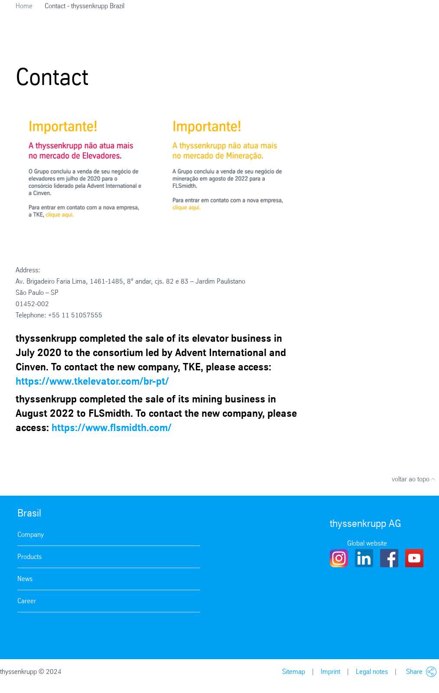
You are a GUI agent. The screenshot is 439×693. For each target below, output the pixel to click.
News (25, 579)
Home (24, 6)
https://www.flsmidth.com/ (112, 428)
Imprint (330, 671)
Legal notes (372, 671)
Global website (367, 543)
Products (29, 556)
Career (26, 601)
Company (30, 534)
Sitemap (293, 671)
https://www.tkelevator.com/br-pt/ (92, 381)
